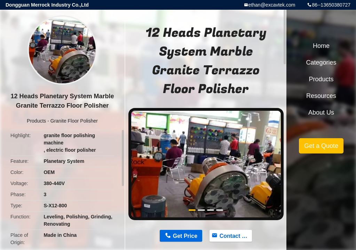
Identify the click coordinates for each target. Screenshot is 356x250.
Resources (321, 95)
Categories (321, 62)
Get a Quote (321, 145)
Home (321, 45)
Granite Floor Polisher (74, 121)
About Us (321, 112)
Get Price (185, 236)
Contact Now (236, 236)
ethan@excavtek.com (271, 5)
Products (36, 121)
